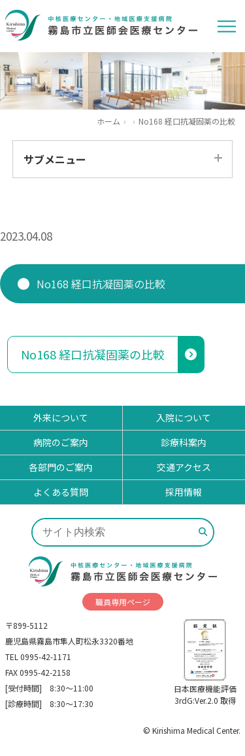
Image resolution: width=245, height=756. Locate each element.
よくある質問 (60, 491)
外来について (60, 417)
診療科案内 (183, 442)
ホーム (108, 121)
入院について (183, 417)
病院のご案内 (60, 442)
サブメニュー (55, 159)
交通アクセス (184, 467)
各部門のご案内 (61, 467)
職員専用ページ (122, 601)
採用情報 (183, 491)
